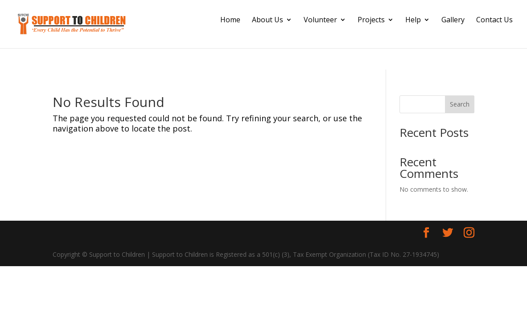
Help (413, 20)
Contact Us (494, 20)
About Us (267, 20)
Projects (371, 20)
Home (230, 20)
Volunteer (320, 20)
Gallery (453, 20)
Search (459, 104)
